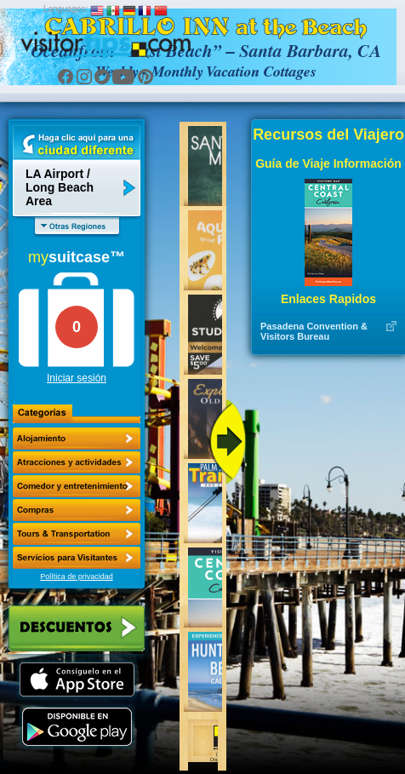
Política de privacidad (76, 576)
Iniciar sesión (76, 378)
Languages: (65, 9)
